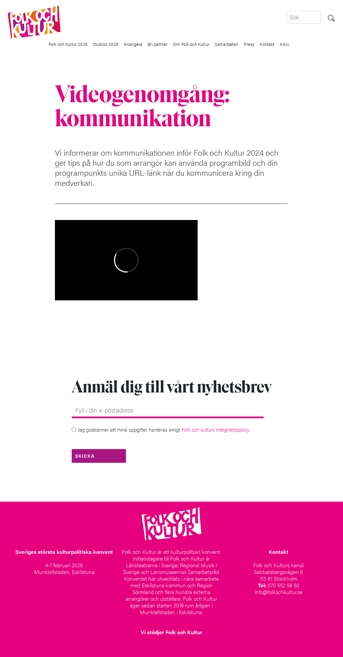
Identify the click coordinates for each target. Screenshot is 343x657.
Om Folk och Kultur (191, 44)
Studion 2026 (105, 44)
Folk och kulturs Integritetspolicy (215, 429)
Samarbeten (226, 44)
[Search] (304, 17)
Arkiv (284, 44)
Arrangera (133, 44)
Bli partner (157, 44)
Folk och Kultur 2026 (68, 44)
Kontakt (267, 44)
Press (249, 44)
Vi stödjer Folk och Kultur (171, 632)
